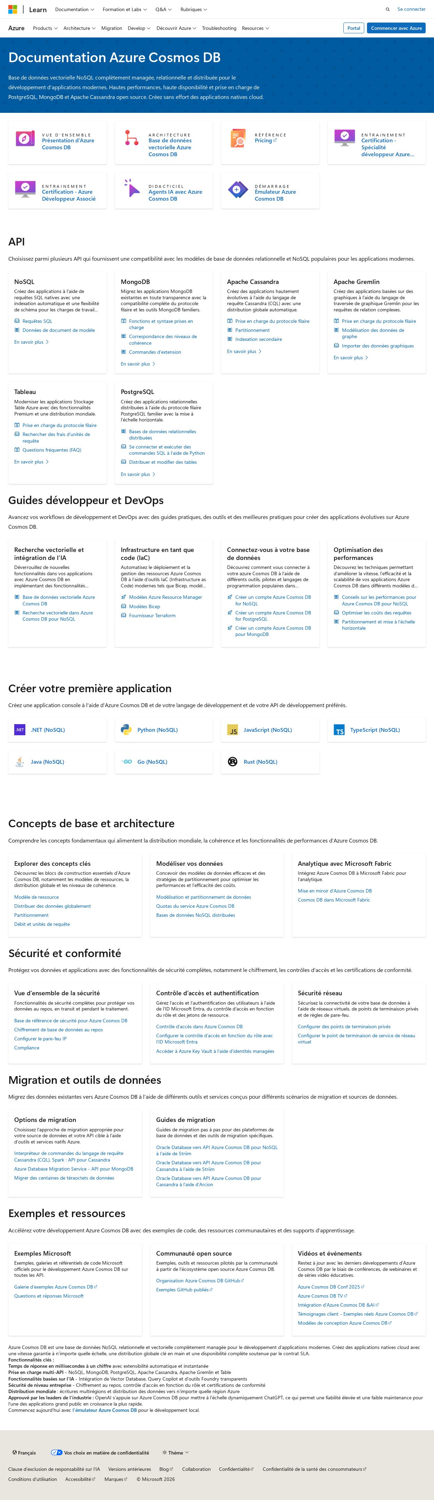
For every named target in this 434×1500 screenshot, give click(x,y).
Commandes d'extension (155, 352)
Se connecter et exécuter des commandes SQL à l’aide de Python (167, 450)
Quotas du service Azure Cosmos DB (195, 906)
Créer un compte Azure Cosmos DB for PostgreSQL (273, 616)
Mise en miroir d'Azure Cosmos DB (335, 890)
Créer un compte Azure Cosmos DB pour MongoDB (273, 631)
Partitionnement (252, 330)
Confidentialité (234, 1469)
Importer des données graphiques (378, 346)
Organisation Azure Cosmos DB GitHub (198, 1280)
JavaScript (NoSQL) (268, 729)
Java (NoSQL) (47, 761)
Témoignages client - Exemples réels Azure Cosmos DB (356, 1313)
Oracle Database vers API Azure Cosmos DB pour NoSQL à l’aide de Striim (217, 1150)
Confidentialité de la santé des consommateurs (312, 1469)
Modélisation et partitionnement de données (203, 897)
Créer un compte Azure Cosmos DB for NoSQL (273, 600)
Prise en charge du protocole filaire (272, 321)
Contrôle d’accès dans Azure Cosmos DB (199, 1026)
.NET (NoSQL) (48, 729)
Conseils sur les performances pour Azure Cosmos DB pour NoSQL (379, 600)
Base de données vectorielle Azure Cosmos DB (170, 147)
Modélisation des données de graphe (373, 333)
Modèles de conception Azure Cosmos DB (342, 1322)
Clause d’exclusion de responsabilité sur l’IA (54, 1469)
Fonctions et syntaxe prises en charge (161, 324)
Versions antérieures (129, 1469)
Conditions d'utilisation (32, 1479)
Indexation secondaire (258, 339)
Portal (354, 28)
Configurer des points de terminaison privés (344, 1026)
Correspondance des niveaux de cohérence (163, 339)
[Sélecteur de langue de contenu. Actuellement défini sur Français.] (24, 1452)
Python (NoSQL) (157, 729)
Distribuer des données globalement (52, 906)
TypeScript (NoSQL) (375, 729)
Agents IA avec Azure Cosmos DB (175, 195)
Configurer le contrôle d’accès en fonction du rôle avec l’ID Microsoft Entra (214, 1038)
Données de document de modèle (59, 330)
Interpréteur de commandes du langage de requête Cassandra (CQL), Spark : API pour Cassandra (68, 1156)
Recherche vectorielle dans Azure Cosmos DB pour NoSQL (58, 616)
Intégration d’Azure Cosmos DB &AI (336, 1304)
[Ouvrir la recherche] (388, 9)
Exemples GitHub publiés (182, 1289)
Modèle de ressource (36, 897)
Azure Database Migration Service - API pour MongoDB (73, 1168)
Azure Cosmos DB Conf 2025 (329, 1286)
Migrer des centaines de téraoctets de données (64, 1177)
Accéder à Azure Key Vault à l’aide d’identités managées (215, 1051)
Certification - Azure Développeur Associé (69, 195)
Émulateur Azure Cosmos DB (275, 195)
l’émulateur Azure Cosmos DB (105, 1410)
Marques (114, 1479)
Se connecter (412, 9)
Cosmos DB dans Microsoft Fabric (334, 899)
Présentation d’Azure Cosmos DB (68, 144)
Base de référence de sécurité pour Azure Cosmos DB (70, 1020)
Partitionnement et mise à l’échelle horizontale (378, 625)
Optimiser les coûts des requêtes (376, 613)
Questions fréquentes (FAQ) (52, 450)
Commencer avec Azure (396, 28)
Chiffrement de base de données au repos (58, 1029)
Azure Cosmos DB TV (320, 1295)
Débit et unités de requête (42, 924)
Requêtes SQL (37, 321)
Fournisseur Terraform (152, 615)
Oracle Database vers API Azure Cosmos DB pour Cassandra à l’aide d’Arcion (208, 1181)
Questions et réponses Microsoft (49, 1295)
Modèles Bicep (144, 606)
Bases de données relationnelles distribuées (162, 434)
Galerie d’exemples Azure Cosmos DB (53, 1286)
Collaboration (196, 1469)
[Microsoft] (12, 9)
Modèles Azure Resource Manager (165, 597)
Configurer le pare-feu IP (40, 1038)
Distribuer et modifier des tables (163, 462)
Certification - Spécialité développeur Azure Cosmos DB (385, 147)
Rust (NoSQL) (260, 761)
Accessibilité (78, 1479)
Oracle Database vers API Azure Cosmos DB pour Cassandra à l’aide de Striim (208, 1165)
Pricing (263, 140)
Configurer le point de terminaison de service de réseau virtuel (356, 1038)
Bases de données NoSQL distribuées (195, 915)
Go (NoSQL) (152, 761)
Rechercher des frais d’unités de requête (56, 437)
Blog (164, 1469)
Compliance (26, 1047)
